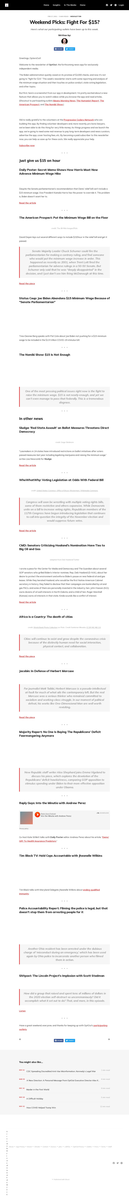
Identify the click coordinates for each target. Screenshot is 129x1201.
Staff (110, 1147)
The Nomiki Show (54, 104)
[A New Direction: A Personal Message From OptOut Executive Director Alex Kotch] (64, 1079)
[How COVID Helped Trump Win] (64, 1106)
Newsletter (75, 16)
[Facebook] (107, 5)
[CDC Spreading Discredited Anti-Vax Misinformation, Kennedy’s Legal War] (64, 1070)
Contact (45, 1147)
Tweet (70, 49)
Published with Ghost (61, 1179)
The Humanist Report (87, 100)
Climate (37, 1147)
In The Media (70, 5)
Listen (22, 1011)
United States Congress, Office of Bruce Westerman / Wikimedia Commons (67, 490)
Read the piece (27, 283)
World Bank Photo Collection (45, 627)
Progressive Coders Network (79, 119)
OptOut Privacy (78, 1147)
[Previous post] (21, 1039)
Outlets (89, 1147)
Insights (56, 5)
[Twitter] (111, 5)
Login (121, 5)
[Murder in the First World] (64, 1088)
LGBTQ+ (67, 1147)
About (11, 1147)
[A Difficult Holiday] (64, 1097)
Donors (53, 1147)
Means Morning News (64, 100)
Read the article (27, 203)
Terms (103, 1147)
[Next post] (108, 1039)
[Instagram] (122, 1163)
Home (46, 5)
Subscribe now (27, 145)
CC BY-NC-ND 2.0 (93, 627)
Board (29, 1147)
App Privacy (20, 1147)
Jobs (60, 1147)
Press (96, 1147)
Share (58, 49)
